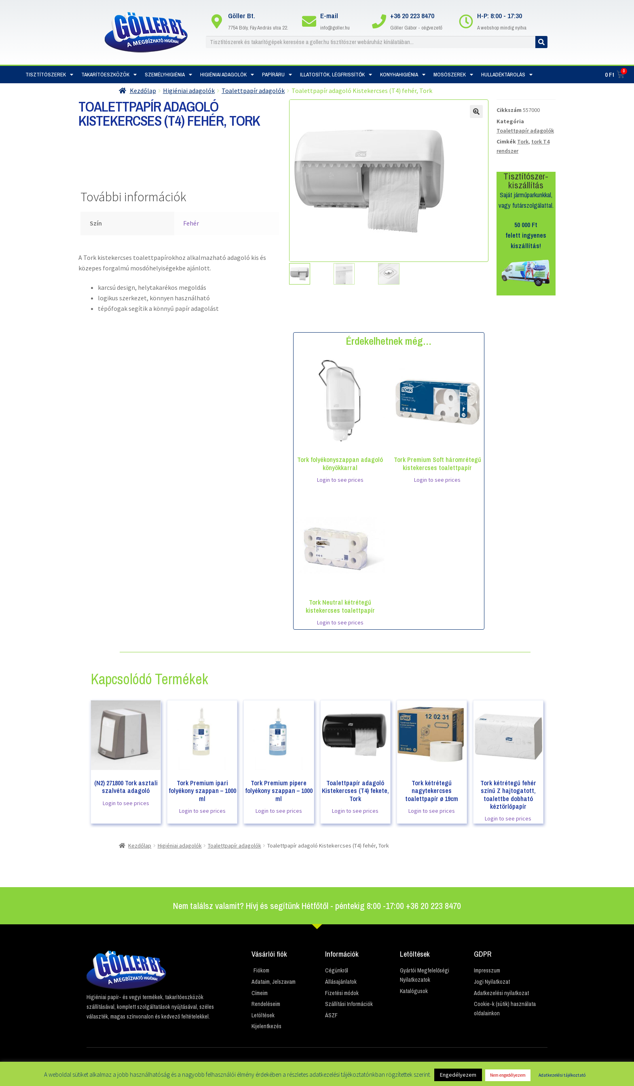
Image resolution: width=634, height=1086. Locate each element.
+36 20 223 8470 (412, 15)
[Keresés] (541, 42)
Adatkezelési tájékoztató (562, 1075)
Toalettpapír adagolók (253, 90)
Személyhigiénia (168, 74)
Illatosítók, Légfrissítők (336, 74)
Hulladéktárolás (507, 74)
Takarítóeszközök (109, 74)
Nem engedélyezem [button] (508, 1075)
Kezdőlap (143, 90)
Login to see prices (340, 479)
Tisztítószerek (49, 74)
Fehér (191, 223)
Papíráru (277, 74)
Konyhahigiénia (402, 74)
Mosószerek (453, 74)
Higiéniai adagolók (227, 74)
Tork (522, 141)
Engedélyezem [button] (458, 1074)
